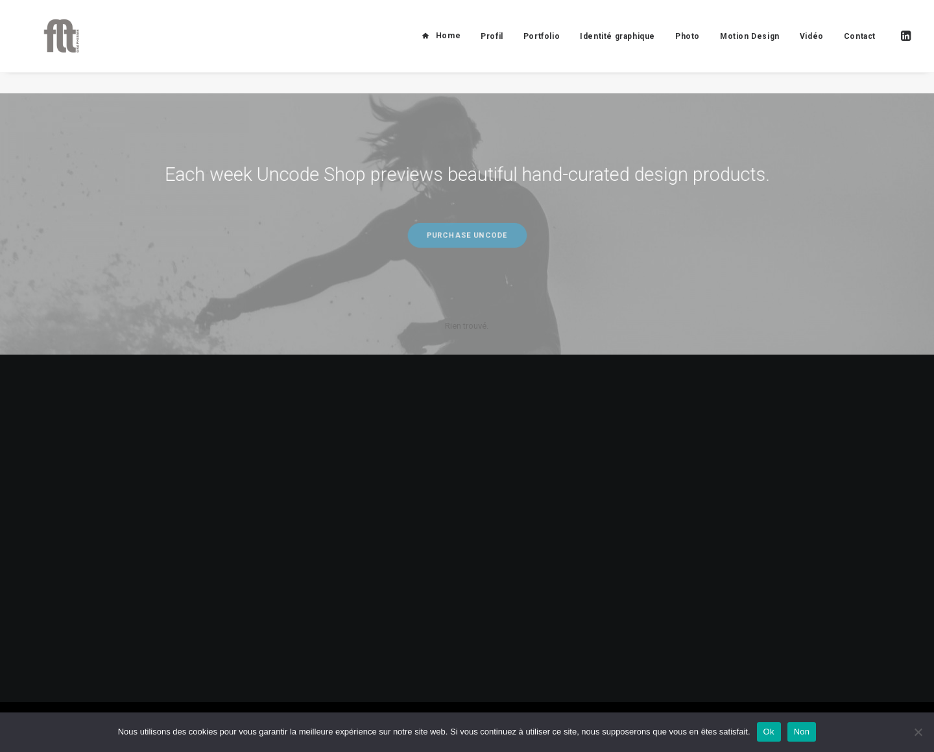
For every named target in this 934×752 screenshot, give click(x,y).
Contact (860, 47)
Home (448, 46)
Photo (687, 47)
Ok (768, 731)
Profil (492, 47)
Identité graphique (617, 47)
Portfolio (541, 47)
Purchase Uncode (467, 235)
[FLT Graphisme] (52, 47)
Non (802, 731)
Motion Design (750, 47)
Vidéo (812, 47)
